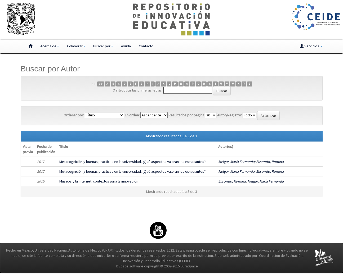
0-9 (101, 84)
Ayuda (126, 46)
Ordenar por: (74, 115)
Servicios (311, 46)
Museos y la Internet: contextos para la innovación (98, 181)
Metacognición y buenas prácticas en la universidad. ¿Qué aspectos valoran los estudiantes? (132, 161)
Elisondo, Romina (270, 161)
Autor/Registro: (229, 115)
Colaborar (76, 46)
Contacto (146, 46)
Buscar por (103, 46)
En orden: (132, 115)
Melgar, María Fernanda (236, 161)
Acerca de (49, 46)
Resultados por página (186, 115)
